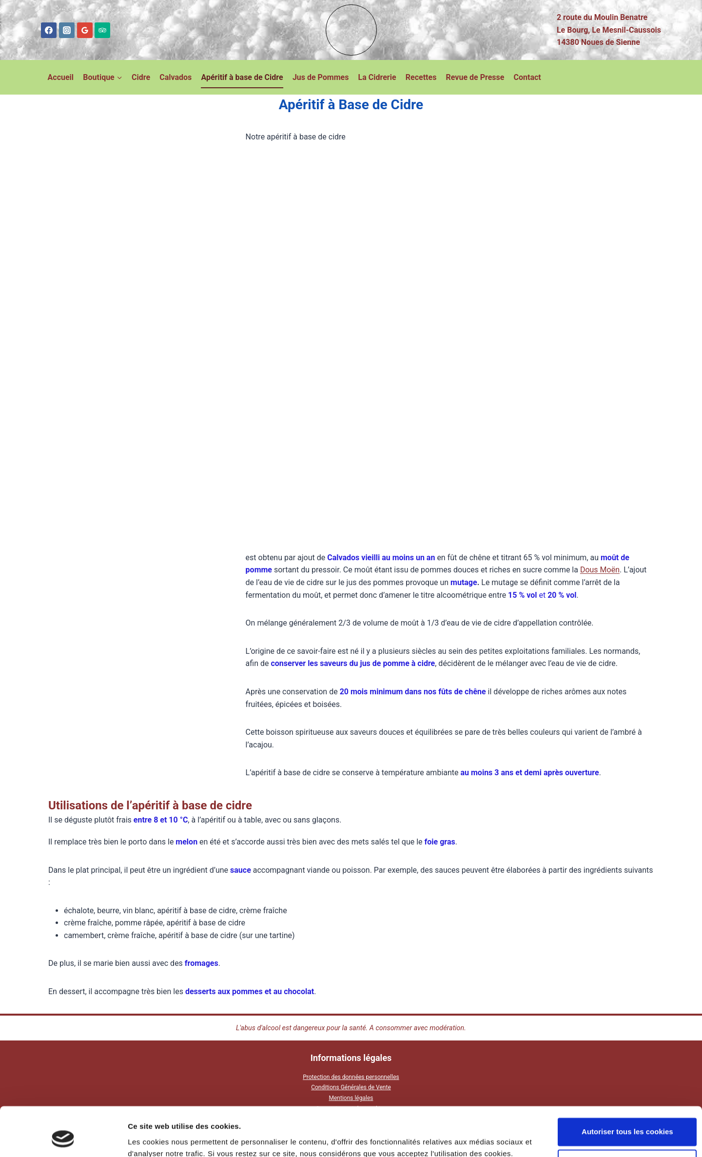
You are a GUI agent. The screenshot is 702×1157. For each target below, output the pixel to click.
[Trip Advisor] (102, 30)
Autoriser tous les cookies (620, 1089)
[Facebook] (49, 30)
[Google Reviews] (85, 30)
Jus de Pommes (320, 77)
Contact (527, 77)
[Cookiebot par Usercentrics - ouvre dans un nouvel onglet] (63, 1138)
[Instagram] (67, 30)
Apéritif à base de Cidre (242, 77)
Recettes (421, 77)
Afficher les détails (161, 1138)
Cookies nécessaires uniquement (621, 1121)
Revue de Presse (475, 77)
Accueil (61, 77)
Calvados (175, 77)
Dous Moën (600, 569)
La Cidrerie (377, 77)
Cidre (141, 77)
